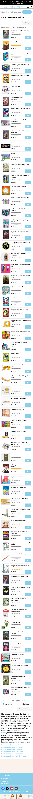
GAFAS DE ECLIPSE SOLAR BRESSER (20, 142)
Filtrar (27, 23)
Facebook (3, 788)
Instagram (16, 788)
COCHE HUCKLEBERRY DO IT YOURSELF (20, 387)
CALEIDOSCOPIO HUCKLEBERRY (18, 398)
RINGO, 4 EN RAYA (15, 86)
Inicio (4, 798)
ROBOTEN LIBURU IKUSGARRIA (18, 654)
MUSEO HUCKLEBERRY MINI (18, 409)
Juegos (20, 798)
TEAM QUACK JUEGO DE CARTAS (19, 643)
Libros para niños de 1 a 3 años (11, 747)
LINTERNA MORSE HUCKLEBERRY (19, 453)
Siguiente (26, 704)
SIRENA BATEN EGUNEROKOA (18, 487)
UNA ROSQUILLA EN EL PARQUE (18, 186)
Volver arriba (24, 709)
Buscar (26, 12)
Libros (12, 798)
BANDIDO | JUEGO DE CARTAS (18, 42)
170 (10, 704)
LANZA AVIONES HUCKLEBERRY (18, 554)
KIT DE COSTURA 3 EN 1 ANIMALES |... (20, 286)
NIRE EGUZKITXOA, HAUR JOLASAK (19, 665)
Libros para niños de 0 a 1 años (11, 745)
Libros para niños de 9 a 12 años (12, 751)
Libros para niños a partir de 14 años (13, 756)
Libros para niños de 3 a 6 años (11, 749)
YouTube (11, 788)
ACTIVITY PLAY (14, 153)
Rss (7, 788)
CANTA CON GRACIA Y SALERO (18, 520)
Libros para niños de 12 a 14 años (12, 754)
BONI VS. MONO (15, 353)
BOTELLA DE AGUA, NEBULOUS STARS (20, 197)
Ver (28, 37)
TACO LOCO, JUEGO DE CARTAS (18, 431)
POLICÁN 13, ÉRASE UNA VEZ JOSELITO (20, 298)
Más (28, 798)
